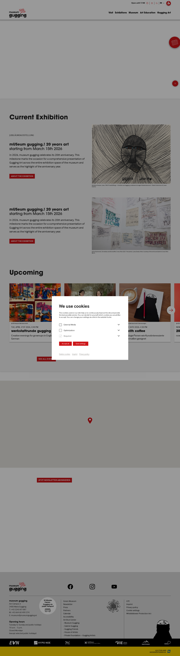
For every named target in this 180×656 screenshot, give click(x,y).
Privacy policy (84, 354)
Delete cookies (64, 354)
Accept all (65, 343)
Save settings (81, 343)
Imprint (74, 354)
